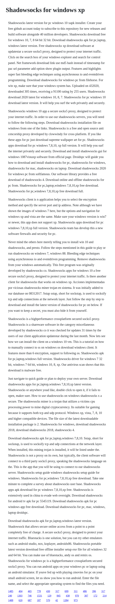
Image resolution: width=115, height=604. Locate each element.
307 (86, 595)
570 (48, 600)
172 (95, 595)
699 (66, 591)
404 (20, 591)
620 (20, 600)
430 (48, 591)
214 (104, 595)
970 (77, 595)
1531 (39, 595)
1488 (10, 600)
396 (94, 591)
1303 (19, 595)
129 (49, 595)
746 (30, 595)
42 (56, 600)
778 (39, 591)
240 (10, 595)
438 (68, 595)
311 (75, 591)
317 (57, 591)
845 (58, 595)
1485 (10, 591)
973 (76, 600)
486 (85, 591)
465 (30, 591)
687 (30, 600)
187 (39, 600)
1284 (65, 600)
